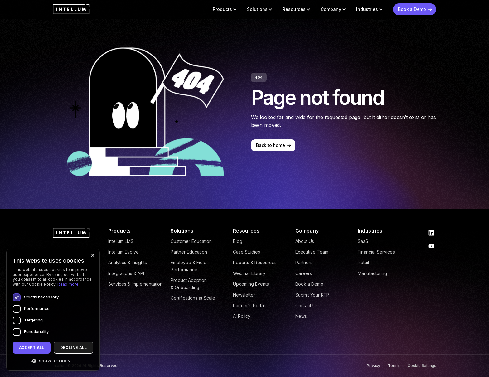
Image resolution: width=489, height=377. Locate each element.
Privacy (373, 365)
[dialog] (53, 310)
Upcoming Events (251, 284)
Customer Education (191, 241)
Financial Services (376, 251)
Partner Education (189, 251)
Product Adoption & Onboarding (189, 284)
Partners (303, 262)
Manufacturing (372, 273)
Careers (303, 273)
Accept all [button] (31, 347)
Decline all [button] (73, 347)
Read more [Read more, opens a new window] (68, 284)
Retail (363, 262)
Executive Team (311, 251)
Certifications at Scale (193, 298)
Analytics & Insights (127, 262)
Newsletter (244, 294)
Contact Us (306, 305)
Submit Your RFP (312, 294)
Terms (394, 365)
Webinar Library (249, 273)
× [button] (92, 256)
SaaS (363, 241)
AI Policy (241, 316)
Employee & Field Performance (188, 266)
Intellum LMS (120, 241)
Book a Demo (309, 284)
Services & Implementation (135, 284)
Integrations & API (126, 273)
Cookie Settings (422, 365)
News (301, 316)
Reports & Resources (255, 262)
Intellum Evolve (123, 251)
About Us (304, 241)
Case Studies (246, 251)
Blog (237, 241)
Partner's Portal (249, 305)
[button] (225, 9)
